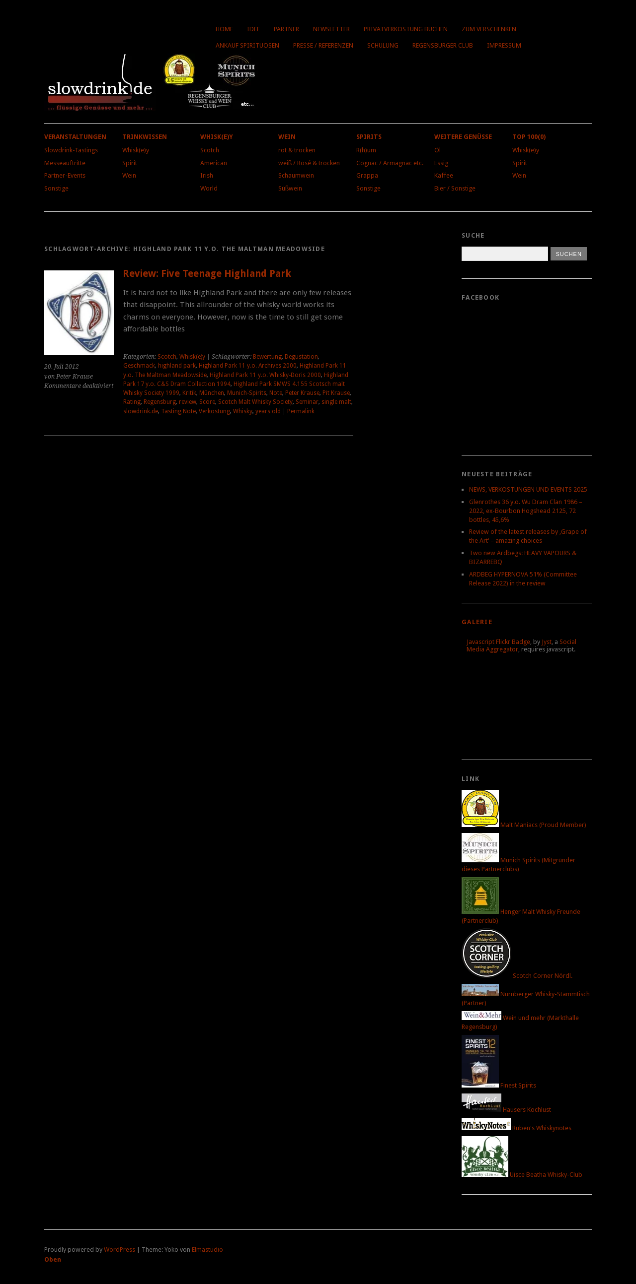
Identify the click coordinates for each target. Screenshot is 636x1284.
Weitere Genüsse (463, 136)
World (209, 188)
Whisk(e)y (135, 150)
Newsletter (331, 29)
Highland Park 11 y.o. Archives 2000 (248, 365)
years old (268, 411)
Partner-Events (64, 175)
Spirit (129, 163)
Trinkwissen (144, 136)
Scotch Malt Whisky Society (255, 401)
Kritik (189, 392)
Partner (286, 29)
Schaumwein (296, 175)
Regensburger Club (442, 45)
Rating (132, 401)
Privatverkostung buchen (406, 29)
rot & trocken (297, 150)
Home (224, 29)
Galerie (477, 622)
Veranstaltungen (75, 136)
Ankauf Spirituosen (247, 45)
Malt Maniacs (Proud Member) (524, 825)
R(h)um (366, 150)
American (213, 163)
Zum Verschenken (489, 29)
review (187, 401)
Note (275, 392)
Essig (441, 163)
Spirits (369, 136)
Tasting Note (178, 411)
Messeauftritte (64, 163)
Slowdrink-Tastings (71, 150)
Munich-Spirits (246, 392)
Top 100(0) (529, 136)
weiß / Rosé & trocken (309, 163)
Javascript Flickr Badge (498, 641)
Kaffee (443, 175)
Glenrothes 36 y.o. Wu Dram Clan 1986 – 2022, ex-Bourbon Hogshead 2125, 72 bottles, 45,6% (525, 510)
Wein (129, 175)
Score (207, 401)
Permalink (301, 411)
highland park (177, 365)
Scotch (209, 150)
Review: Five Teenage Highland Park (207, 273)
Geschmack (139, 365)
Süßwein (290, 188)
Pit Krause (336, 392)
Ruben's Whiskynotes (516, 1128)
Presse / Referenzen (323, 45)
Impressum (504, 45)
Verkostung (214, 411)
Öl (437, 150)
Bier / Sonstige (455, 188)
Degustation (301, 356)
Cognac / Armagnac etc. (389, 163)
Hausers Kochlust (506, 1109)
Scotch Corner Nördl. (517, 975)
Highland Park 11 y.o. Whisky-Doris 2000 (265, 375)
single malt (336, 401)
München (211, 392)
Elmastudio (207, 1249)
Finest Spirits (499, 1085)
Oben (52, 1259)
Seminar (307, 401)
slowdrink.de (140, 411)
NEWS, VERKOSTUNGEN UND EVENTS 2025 (528, 489)
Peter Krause (302, 392)
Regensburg (160, 401)
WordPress (119, 1249)
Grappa (367, 175)
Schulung (382, 45)
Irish (206, 175)
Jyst (547, 641)
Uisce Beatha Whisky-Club (522, 1174)
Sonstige (56, 188)
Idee (253, 29)
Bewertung (267, 356)
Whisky (242, 411)
